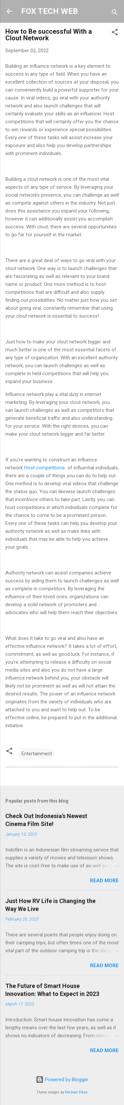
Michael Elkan (76, 1092)
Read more (104, 881)
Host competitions (44, 468)
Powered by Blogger (62, 1080)
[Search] (115, 13)
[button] (115, 33)
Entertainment (36, 754)
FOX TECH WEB (49, 11)
